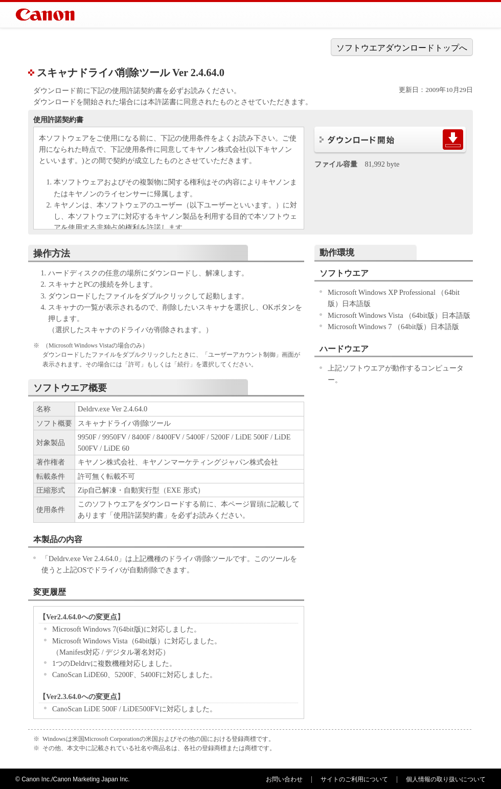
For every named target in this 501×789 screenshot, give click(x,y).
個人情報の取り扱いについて (446, 779)
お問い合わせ (284, 779)
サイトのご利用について (354, 779)
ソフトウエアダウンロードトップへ (401, 47)
